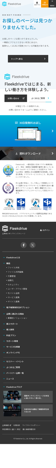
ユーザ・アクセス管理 (17, 288)
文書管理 (12, 276)
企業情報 (6, 425)
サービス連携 (13, 297)
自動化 (11, 280)
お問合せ (45, 4)
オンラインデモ (13, 352)
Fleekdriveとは (13, 257)
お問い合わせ (16, 98)
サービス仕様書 (13, 346)
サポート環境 (12, 341)
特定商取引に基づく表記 (11, 429)
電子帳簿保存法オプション (18, 307)
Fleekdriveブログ (14, 386)
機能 (8, 263)
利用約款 (16, 425)
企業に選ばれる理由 (15, 313)
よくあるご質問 (40, 98)
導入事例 (10, 329)
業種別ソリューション (17, 318)
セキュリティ (13, 284)
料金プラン (11, 335)
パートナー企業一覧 (15, 373)
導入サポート (12, 323)
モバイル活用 (13, 293)
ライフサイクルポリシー (31, 425)
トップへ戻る (28, 58)
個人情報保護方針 (29, 429)
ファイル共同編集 (15, 271)
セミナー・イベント (15, 361)
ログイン (37, 4)
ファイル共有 (13, 267)
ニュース (10, 378)
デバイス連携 (13, 301)
